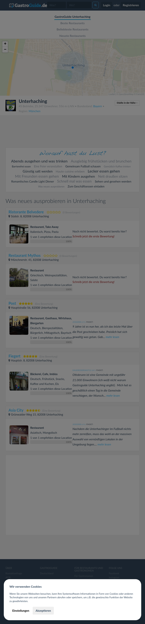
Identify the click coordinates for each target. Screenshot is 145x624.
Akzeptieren (43, 610)
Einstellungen (20, 610)
